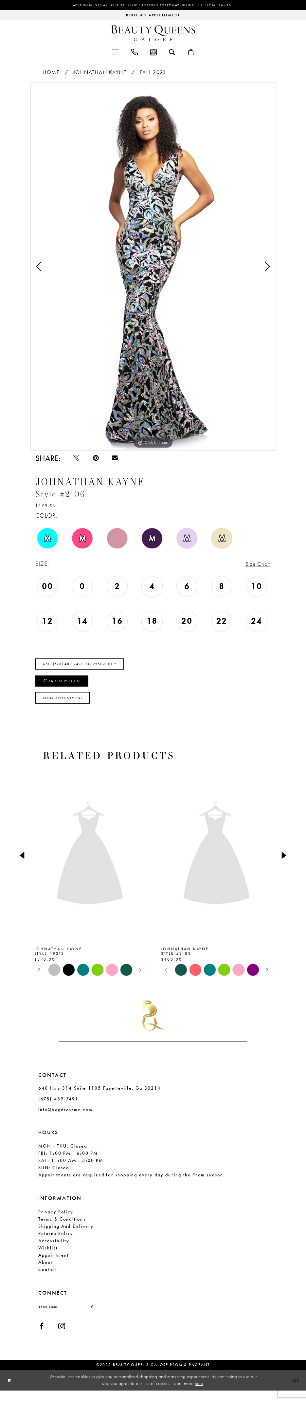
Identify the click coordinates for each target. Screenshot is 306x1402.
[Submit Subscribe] (91, 1316)
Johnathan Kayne (100, 72)
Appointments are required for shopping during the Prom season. (153, 5)
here (199, 1395)
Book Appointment (67, 706)
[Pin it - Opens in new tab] (97, 459)
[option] (153, 267)
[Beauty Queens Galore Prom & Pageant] (153, 34)
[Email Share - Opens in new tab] (117, 459)
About (45, 1271)
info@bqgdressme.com (65, 1119)
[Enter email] (66, 1316)
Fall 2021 (153, 72)
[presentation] (89, 864)
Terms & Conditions (62, 1228)
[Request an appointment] (153, 15)
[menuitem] (115, 52)
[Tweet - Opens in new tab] (77, 459)
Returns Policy (56, 1242)
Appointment (53, 1264)
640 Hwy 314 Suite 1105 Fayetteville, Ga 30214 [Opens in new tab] (99, 1097)
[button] (115, 52)
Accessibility (53, 1250)
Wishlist (48, 1257)
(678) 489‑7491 (58, 1108)
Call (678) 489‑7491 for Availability (87, 667)
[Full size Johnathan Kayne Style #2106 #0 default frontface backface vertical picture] (153, 267)
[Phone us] (134, 52)
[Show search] (172, 52)
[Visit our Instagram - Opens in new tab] (63, 1337)
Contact (47, 1279)
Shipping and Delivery (66, 1235)
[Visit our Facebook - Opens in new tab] (42, 1337)
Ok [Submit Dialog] (295, 1391)
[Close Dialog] (10, 1391)
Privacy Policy (56, 1221)
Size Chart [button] (257, 566)
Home (51, 72)
